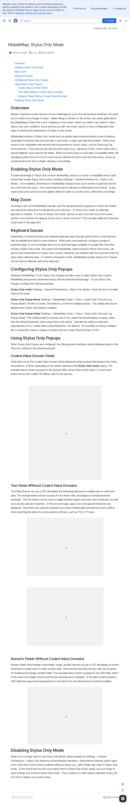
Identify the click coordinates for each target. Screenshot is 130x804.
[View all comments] (122, 784)
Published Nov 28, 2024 (105, 28)
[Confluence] (15, 20)
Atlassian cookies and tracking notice (34, 13)
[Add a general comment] (22, 797)
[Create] (109, 20)
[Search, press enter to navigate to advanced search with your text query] (60, 20)
